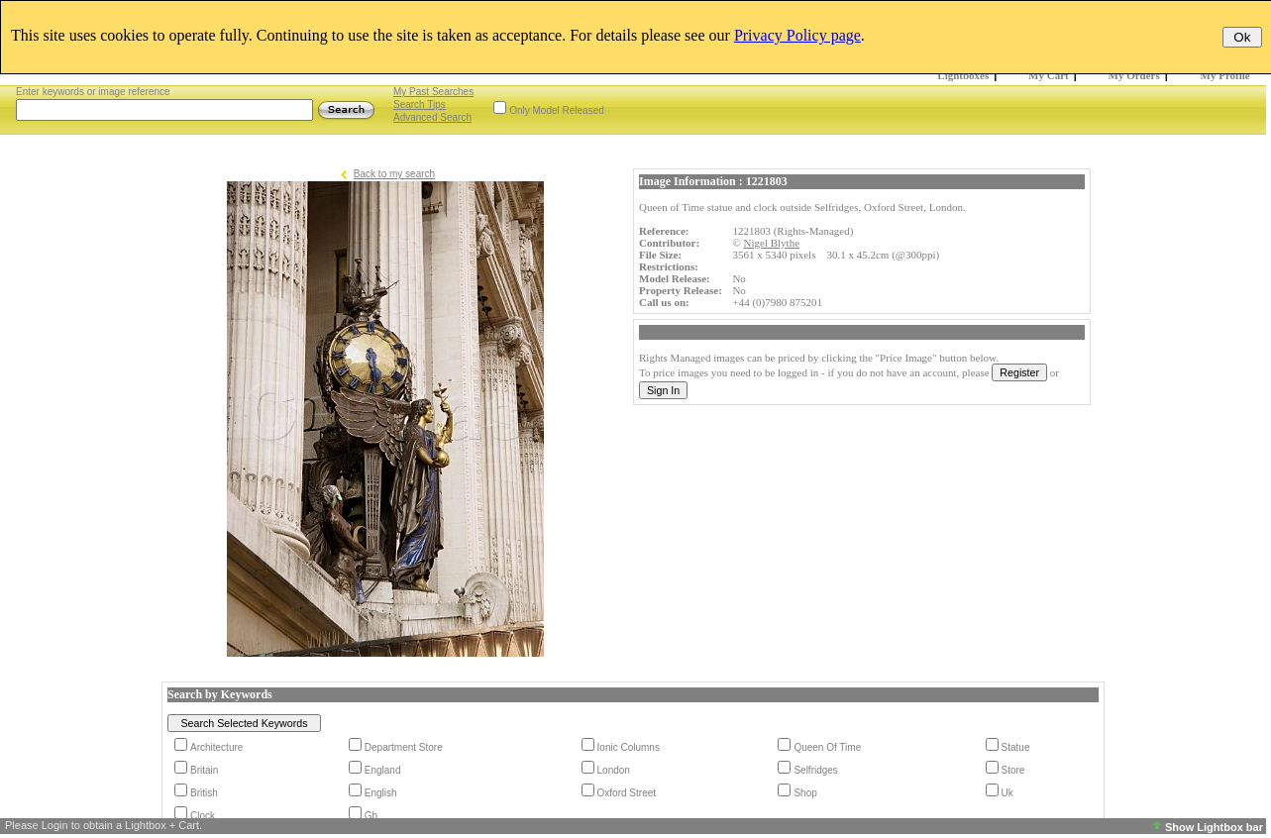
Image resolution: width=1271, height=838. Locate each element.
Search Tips (419, 104)
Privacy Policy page (797, 35)
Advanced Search (432, 117)
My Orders (1134, 75)
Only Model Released (556, 110)
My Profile (1225, 75)
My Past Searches (433, 91)
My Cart (1048, 75)
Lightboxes (963, 75)
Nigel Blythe (772, 243)
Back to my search (394, 173)
